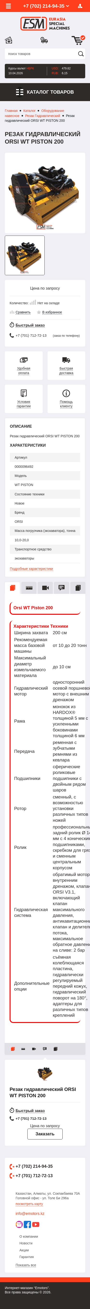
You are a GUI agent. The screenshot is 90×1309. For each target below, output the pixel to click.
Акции (24, 1250)
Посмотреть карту (29, 1204)
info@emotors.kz (30, 1214)
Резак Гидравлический (42, 116)
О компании (28, 1236)
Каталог (29, 111)
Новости (25, 1243)
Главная (11, 111)
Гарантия (26, 1257)
